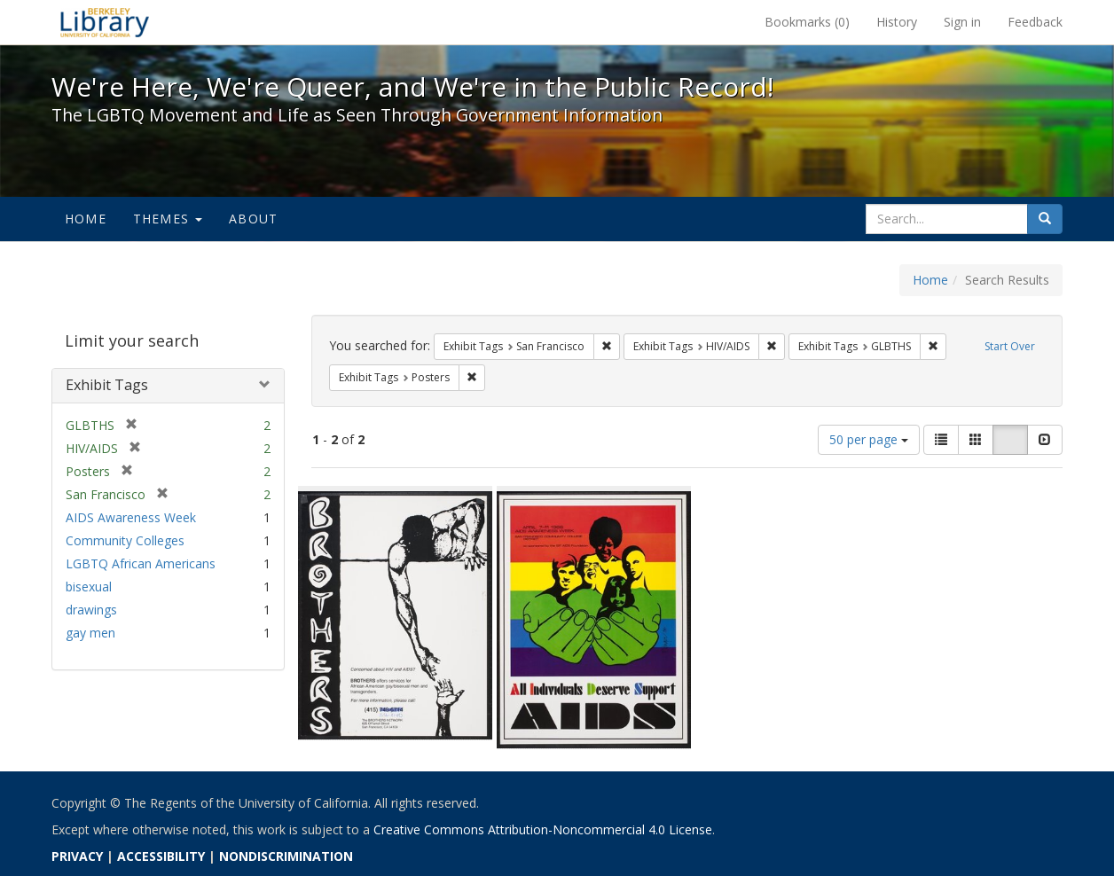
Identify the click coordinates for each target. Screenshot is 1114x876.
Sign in (962, 21)
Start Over (1010, 346)
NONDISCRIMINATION (286, 856)
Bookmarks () (807, 21)
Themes (167, 218)
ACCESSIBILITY (161, 856)
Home (85, 218)
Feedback (1035, 21)
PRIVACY (77, 856)
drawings (91, 609)
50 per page (868, 439)
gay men (90, 632)
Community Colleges (125, 540)
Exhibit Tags (107, 385)
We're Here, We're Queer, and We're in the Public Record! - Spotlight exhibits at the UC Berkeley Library (104, 22)
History (896, 21)
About (253, 218)
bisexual (89, 586)
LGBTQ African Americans (141, 563)
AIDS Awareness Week (131, 517)
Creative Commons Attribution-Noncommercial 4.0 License (542, 829)
